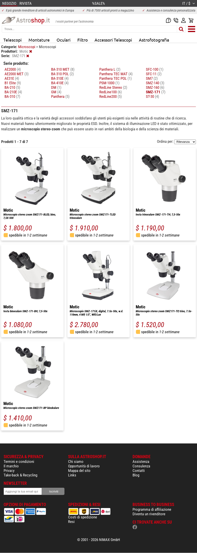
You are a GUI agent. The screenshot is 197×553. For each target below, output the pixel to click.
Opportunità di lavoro (84, 466)
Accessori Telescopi (113, 39)
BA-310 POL (62, 74)
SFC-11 (153, 74)
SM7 (152, 78)
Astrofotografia (154, 39)
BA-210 (12, 87)
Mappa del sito (79, 470)
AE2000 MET (16, 74)
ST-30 (152, 96)
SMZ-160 (155, 87)
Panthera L (109, 69)
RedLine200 (110, 96)
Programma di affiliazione (152, 509)
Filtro (82, 39)
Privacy (9, 470)
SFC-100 (154, 69)
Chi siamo (75, 461)
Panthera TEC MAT (116, 74)
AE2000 (13, 69)
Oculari (64, 39)
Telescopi (12, 39)
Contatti (139, 470)
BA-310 (12, 96)
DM (56, 87)
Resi (71, 521)
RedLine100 (110, 92)
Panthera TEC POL (115, 78)
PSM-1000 (109, 83)
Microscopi (27, 47)
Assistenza (141, 461)
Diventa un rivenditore (149, 514)
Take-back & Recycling (20, 475)
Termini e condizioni (19, 461)
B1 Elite (13, 83)
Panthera (60, 96)
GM (56, 92)
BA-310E (60, 78)
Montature (39, 39)
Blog (136, 475)
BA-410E (60, 83)
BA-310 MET (62, 69)
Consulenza (141, 466)
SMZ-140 (155, 83)
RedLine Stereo (113, 87)
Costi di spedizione (82, 517)
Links (72, 475)
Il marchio (11, 466)
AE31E (12, 78)
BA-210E (13, 92)
